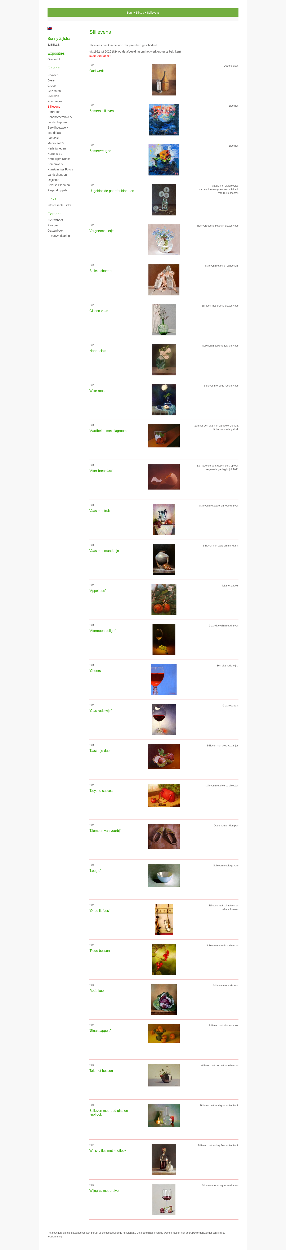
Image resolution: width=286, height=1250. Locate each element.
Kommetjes (55, 101)
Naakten (53, 75)
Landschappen (57, 122)
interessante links (59, 205)
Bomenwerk (55, 164)
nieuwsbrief (55, 220)
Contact (54, 214)
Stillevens (54, 106)
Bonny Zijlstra (135, 12)
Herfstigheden (57, 148)
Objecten (53, 180)
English (50, 28)
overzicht (54, 59)
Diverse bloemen (59, 185)
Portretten (54, 111)
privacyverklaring (59, 235)
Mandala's (54, 132)
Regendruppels (57, 190)
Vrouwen (53, 96)
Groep (52, 85)
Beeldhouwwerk (58, 127)
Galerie (54, 68)
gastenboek (55, 230)
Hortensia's (55, 153)
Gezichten (54, 91)
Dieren (52, 80)
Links (52, 199)
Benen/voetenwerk (60, 117)
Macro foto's (56, 143)
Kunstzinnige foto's (60, 169)
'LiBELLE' (54, 44)
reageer (53, 225)
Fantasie (53, 138)
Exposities (56, 53)
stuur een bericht (100, 55)
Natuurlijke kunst (59, 159)
